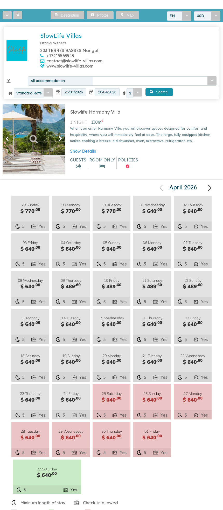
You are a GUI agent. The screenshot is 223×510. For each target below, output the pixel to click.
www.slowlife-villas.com (69, 66)
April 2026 (183, 188)
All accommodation (48, 81)
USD (200, 16)
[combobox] (179, 16)
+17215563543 (60, 55)
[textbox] (73, 93)
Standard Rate (29, 93)
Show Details (83, 151)
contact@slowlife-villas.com (74, 60)
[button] (7, 15)
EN (172, 16)
